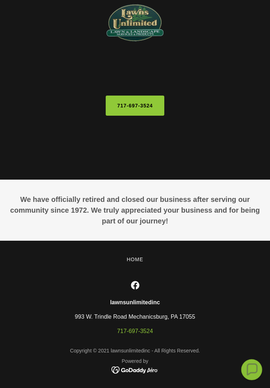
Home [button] (135, 259)
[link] (135, 6)
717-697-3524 (135, 105)
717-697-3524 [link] (135, 331)
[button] (251, 369)
